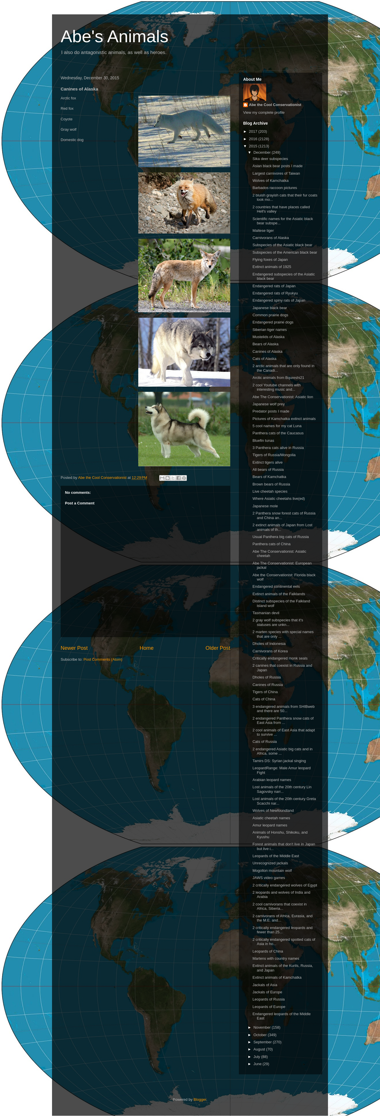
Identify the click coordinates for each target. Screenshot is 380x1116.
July (257, 1057)
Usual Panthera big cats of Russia (280, 537)
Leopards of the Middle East (275, 856)
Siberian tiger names (269, 329)
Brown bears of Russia (271, 484)
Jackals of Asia (264, 985)
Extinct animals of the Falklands (278, 594)
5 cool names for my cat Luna (277, 426)
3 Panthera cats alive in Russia (278, 448)
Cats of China (263, 699)
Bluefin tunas (263, 440)
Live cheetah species (269, 491)
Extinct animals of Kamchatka (277, 977)
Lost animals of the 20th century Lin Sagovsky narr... (281, 789)
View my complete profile (264, 112)
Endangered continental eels (276, 586)
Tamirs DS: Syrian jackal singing (279, 761)
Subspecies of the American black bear (284, 252)
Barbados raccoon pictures (274, 188)
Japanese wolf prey (268, 404)
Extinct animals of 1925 (271, 267)
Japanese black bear (269, 308)
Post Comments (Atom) (103, 659)
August (260, 1049)
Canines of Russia (267, 685)
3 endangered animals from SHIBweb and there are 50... (283, 708)
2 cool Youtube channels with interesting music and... (276, 387)
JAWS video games (268, 878)
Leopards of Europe (268, 1007)
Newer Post (74, 648)
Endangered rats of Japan (273, 286)
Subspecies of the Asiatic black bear (282, 245)
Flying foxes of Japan (270, 259)
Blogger (199, 1099)
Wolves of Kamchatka (270, 180)
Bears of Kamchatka (269, 477)
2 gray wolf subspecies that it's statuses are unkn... (277, 622)
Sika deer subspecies (270, 159)
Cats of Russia (264, 741)
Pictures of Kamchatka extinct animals (284, 419)
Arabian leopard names (271, 780)
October (261, 1035)
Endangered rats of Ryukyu (275, 293)
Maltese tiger (263, 230)
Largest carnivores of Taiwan (276, 173)
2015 (253, 146)
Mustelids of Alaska (268, 337)
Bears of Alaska (265, 344)
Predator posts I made (270, 411)
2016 (253, 139)
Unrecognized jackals (270, 863)
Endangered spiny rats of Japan (278, 300)
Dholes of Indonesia (268, 643)
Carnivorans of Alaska (270, 238)
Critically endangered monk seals (279, 658)
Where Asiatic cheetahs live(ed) (278, 498)
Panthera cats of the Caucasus (278, 433)
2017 (253, 131)
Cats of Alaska (264, 358)
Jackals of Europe (267, 992)
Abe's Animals (114, 36)
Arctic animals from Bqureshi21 (278, 377)
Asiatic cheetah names (271, 818)
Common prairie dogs (270, 315)
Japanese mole (265, 506)
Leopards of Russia (268, 999)
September (263, 1042)
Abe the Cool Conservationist (275, 105)
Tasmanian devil (265, 613)
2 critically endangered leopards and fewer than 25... (282, 930)
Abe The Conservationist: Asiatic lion (282, 397)
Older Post (218, 648)
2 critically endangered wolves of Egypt (284, 885)
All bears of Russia (267, 469)
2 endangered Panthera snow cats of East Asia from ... (282, 720)
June (258, 1064)
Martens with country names (275, 958)
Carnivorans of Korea (270, 651)
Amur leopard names (269, 825)
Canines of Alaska (267, 351)
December (263, 152)
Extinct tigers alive (267, 462)
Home (147, 648)
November (263, 1027)
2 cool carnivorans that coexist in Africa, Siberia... (279, 906)
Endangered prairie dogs (272, 322)
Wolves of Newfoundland (273, 810)
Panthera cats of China (271, 544)
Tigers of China (265, 692)
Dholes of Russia (266, 677)
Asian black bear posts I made (277, 166)
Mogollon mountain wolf (272, 870)
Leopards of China (267, 951)
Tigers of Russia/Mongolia (273, 455)
